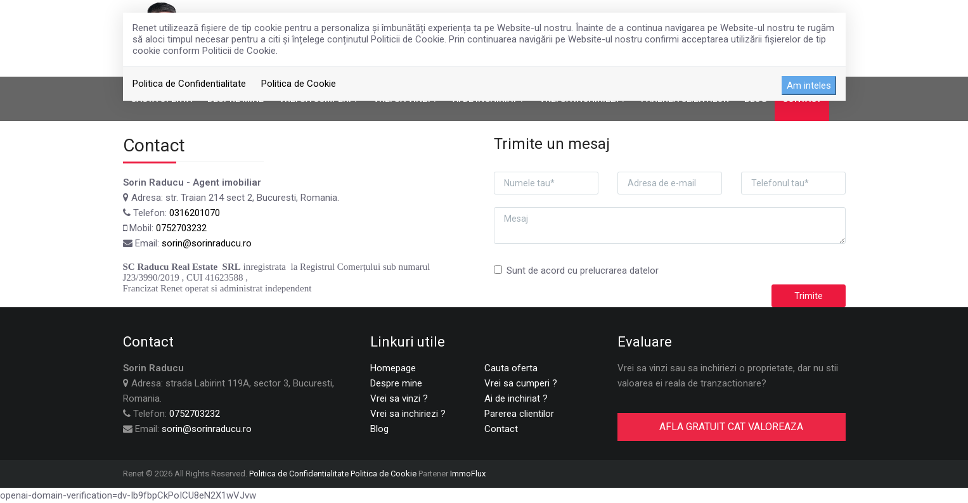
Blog (379, 429)
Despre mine (396, 383)
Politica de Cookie (298, 83)
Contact (501, 429)
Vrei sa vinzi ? (399, 398)
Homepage (393, 368)
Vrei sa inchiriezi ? (408, 413)
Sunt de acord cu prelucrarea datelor (576, 270)
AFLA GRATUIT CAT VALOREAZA (731, 427)
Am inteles (809, 85)
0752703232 (181, 228)
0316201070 (194, 213)
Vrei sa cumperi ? (520, 383)
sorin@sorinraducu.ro (207, 243)
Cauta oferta (511, 368)
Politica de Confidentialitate (189, 83)
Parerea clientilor (519, 413)
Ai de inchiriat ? (516, 398)
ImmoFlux (468, 473)
